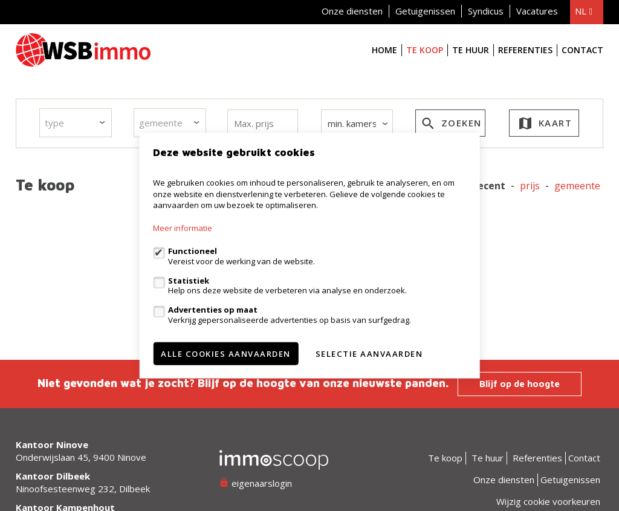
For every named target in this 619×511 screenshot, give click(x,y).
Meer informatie (182, 228)
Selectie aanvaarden (369, 353)
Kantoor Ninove (52, 444)
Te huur (470, 50)
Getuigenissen (425, 11)
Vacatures (537, 11)
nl (583, 11)
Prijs (530, 186)
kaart (544, 125)
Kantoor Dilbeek (53, 476)
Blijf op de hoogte (519, 384)
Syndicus (486, 11)
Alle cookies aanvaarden (226, 353)
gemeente (577, 186)
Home (384, 50)
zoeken (450, 125)
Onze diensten (352, 11)
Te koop (424, 50)
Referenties (525, 50)
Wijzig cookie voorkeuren (548, 501)
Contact (582, 50)
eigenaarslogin (255, 483)
